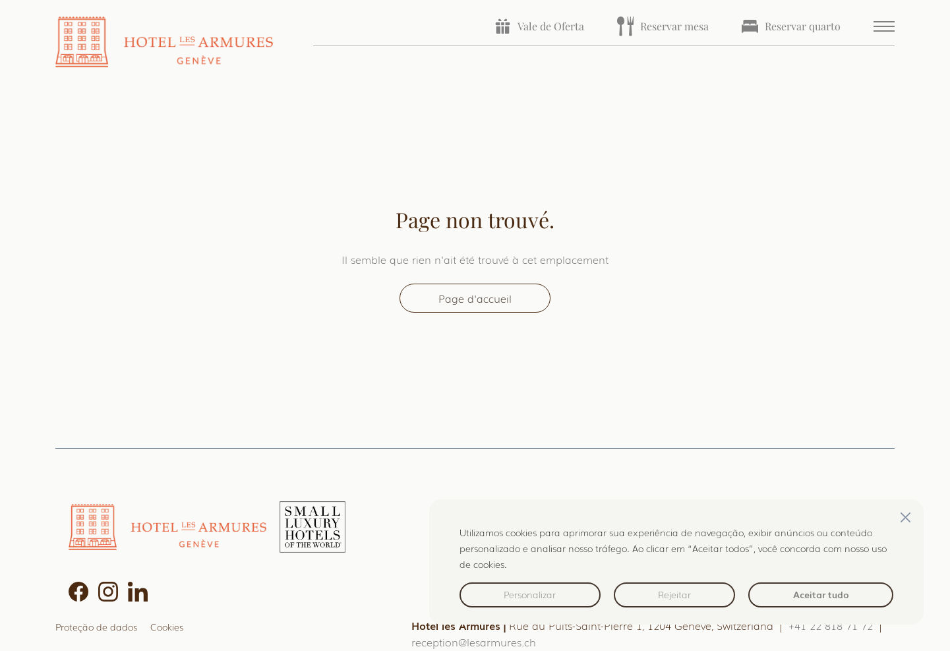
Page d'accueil (475, 298)
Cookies (166, 626)
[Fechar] (905, 517)
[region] (676, 562)
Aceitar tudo (821, 594)
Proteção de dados (96, 626)
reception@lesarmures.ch (473, 642)
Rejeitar (674, 594)
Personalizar (530, 594)
